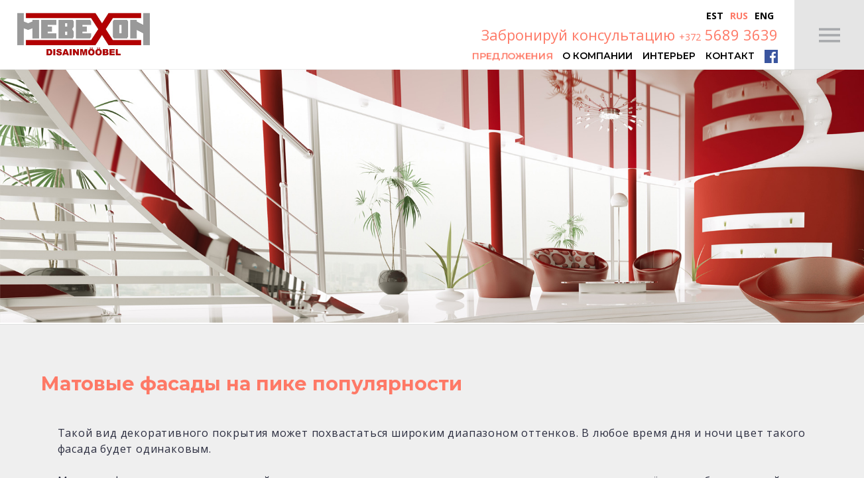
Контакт (730, 55)
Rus (739, 15)
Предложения (512, 55)
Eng (764, 15)
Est (714, 15)
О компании (597, 55)
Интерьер (669, 55)
